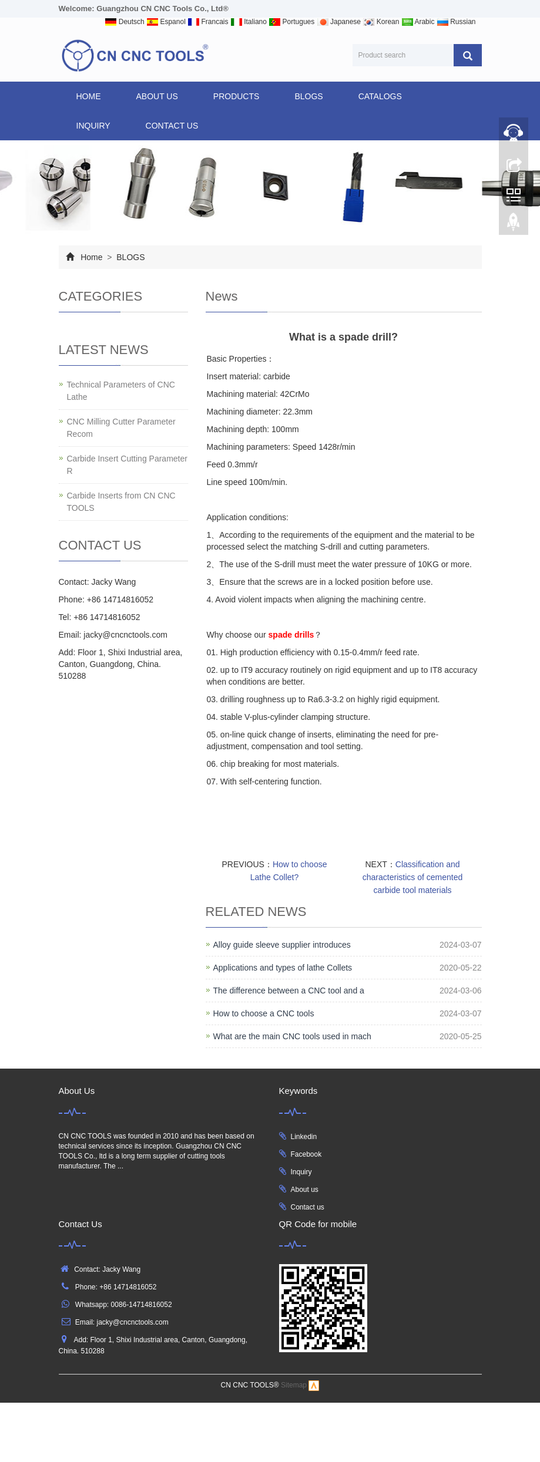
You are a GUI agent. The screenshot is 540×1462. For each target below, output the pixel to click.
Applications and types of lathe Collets (283, 967)
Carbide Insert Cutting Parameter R (127, 465)
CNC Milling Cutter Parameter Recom (121, 428)
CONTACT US (172, 125)
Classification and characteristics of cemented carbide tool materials (412, 877)
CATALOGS (380, 96)
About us (304, 1189)
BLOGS (308, 96)
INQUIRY (93, 125)
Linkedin (304, 1137)
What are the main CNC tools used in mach (292, 1036)
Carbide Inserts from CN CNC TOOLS (121, 502)
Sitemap (294, 1386)
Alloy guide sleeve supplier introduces (282, 944)
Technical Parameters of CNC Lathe (121, 391)
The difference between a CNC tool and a (288, 990)
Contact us (307, 1207)
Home (88, 96)
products (236, 96)
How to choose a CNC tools (263, 1013)
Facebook (306, 1154)
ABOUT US (157, 96)
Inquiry (301, 1172)
